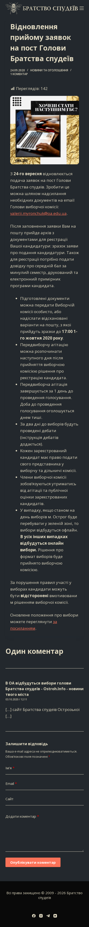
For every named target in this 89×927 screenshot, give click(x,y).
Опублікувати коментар (33, 862)
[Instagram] (41, 916)
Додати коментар (22, 816)
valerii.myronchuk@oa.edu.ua (38, 213)
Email (11, 784)
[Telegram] (48, 916)
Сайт (9, 798)
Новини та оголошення (49, 70)
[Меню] (82, 8)
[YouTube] (55, 916)
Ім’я (9, 768)
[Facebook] (34, 916)
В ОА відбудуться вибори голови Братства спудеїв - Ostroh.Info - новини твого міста (44, 688)
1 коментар (19, 74)
